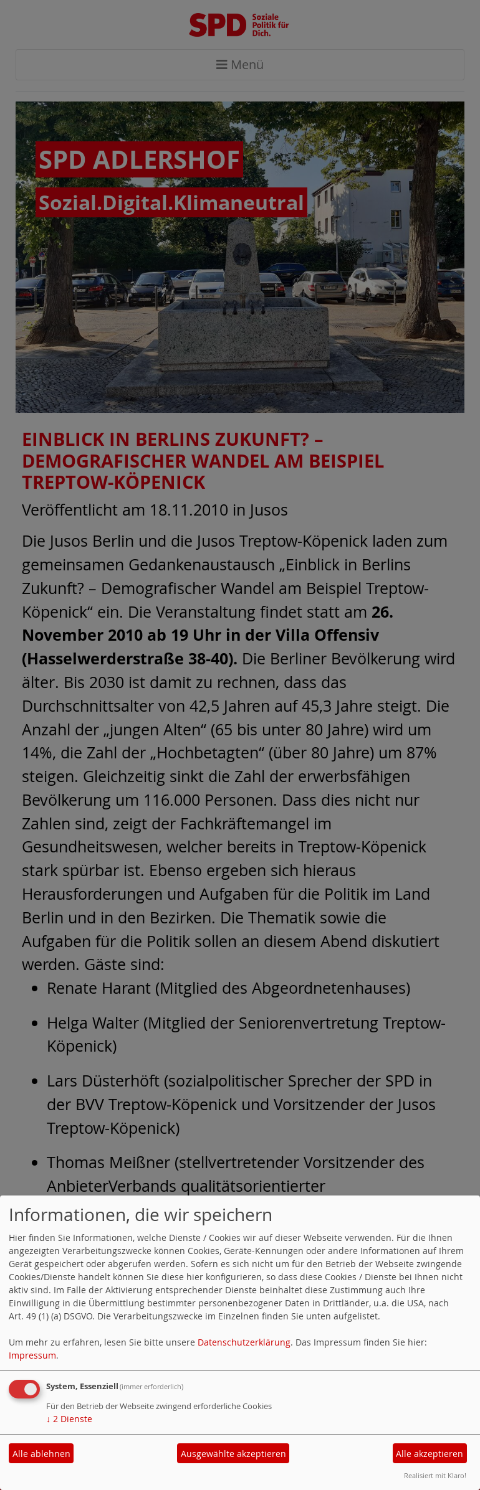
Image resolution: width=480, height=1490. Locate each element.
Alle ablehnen (41, 1453)
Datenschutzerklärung (244, 1342)
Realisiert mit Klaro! (435, 1475)
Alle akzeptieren (429, 1453)
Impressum (32, 1355)
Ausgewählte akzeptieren (233, 1453)
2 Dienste (69, 1419)
